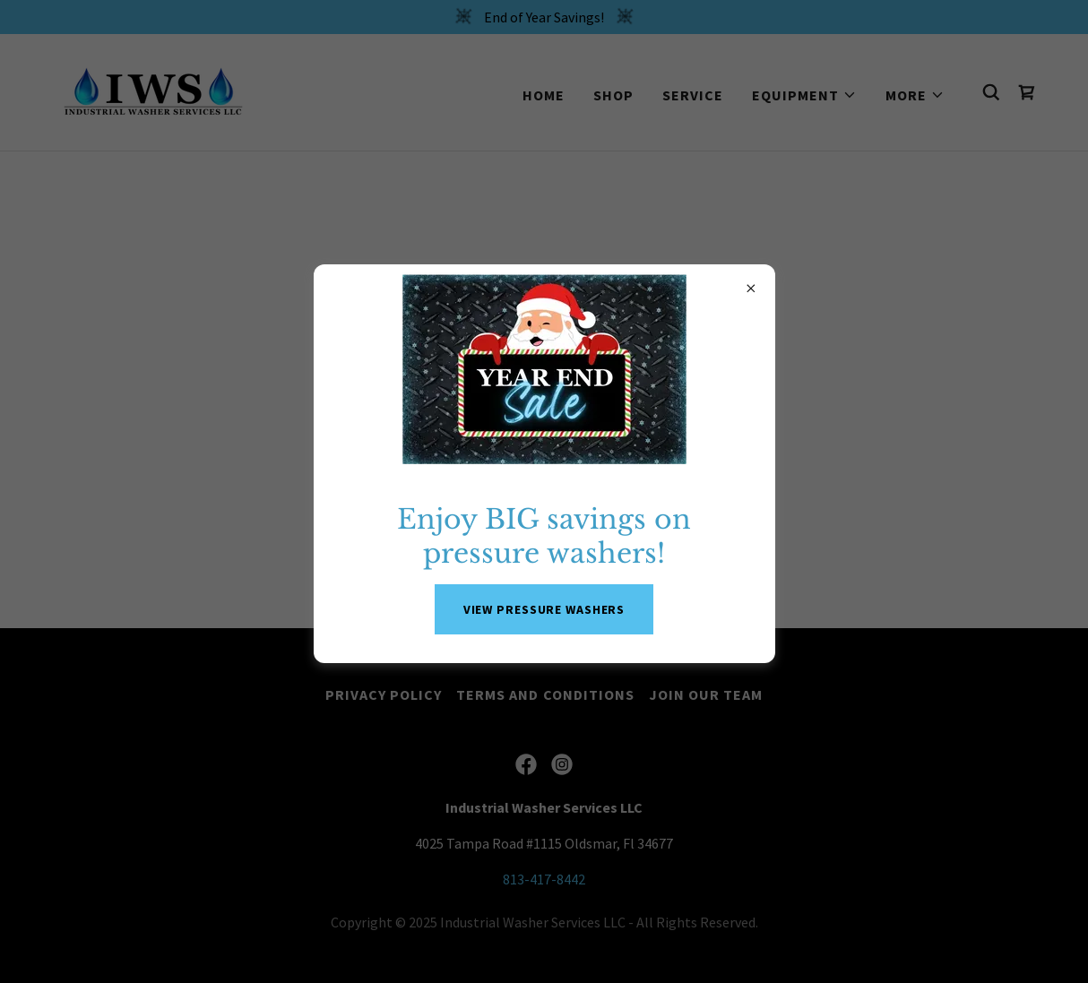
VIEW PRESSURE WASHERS (544, 609)
